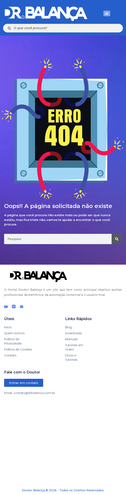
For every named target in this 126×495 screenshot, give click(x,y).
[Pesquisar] (117, 239)
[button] (106, 13)
